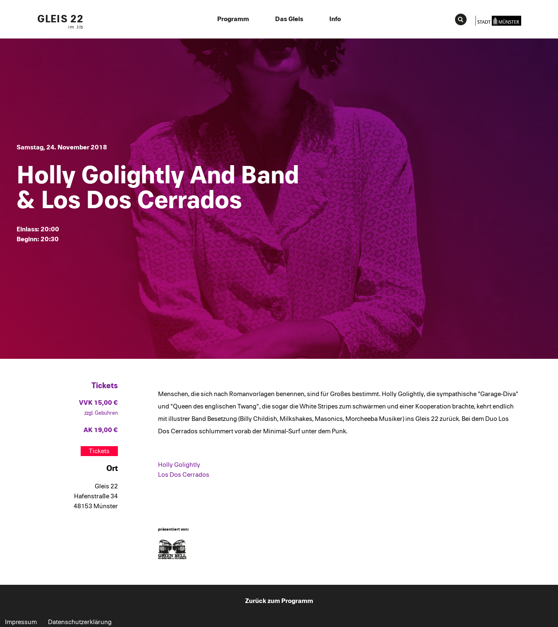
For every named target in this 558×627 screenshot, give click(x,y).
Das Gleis (289, 19)
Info (335, 19)
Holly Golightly (179, 464)
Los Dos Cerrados (183, 474)
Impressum (21, 622)
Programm (233, 19)
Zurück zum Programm (279, 601)
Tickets (99, 451)
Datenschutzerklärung (80, 622)
